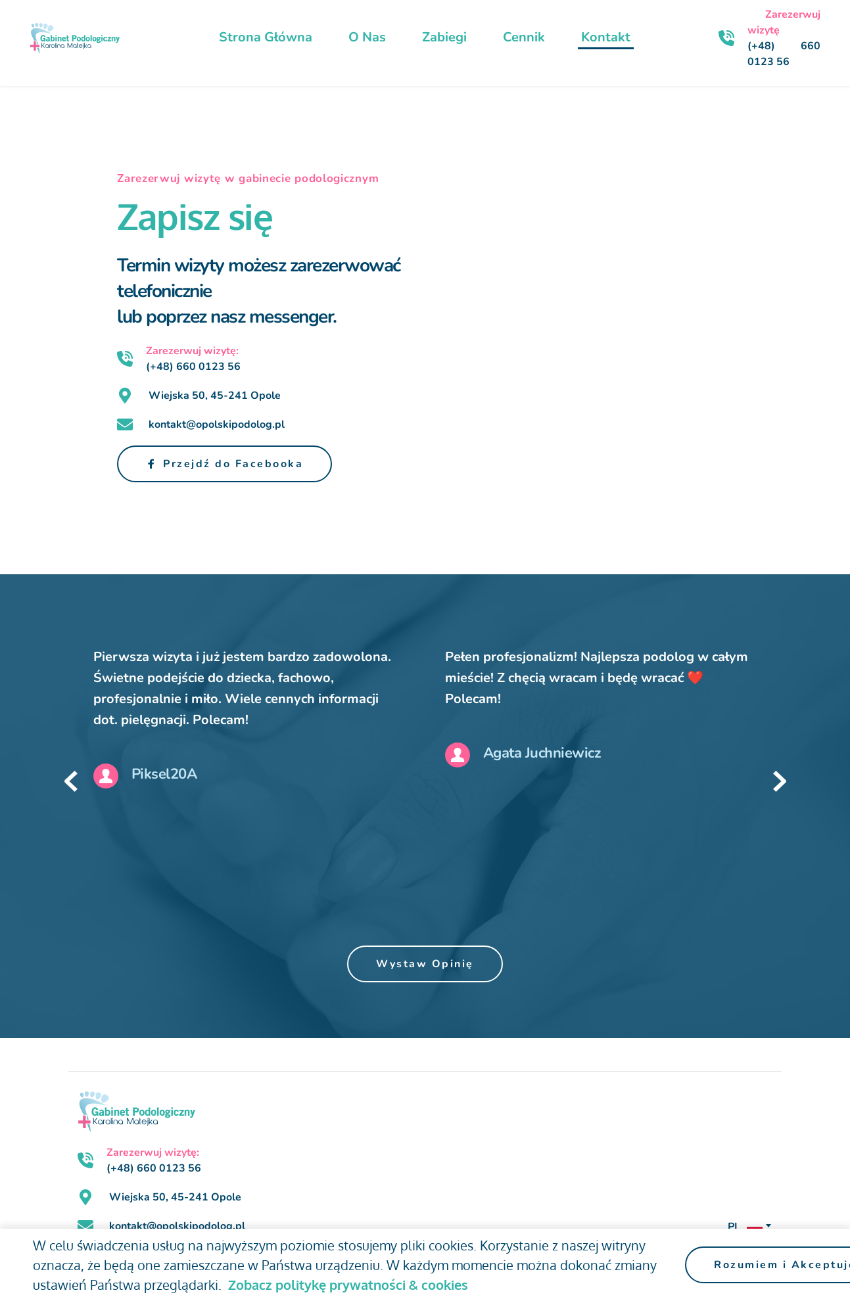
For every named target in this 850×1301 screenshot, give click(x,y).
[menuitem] (266, 37)
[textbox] (748, 1227)
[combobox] (748, 1227)
